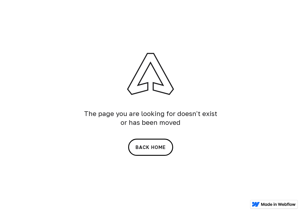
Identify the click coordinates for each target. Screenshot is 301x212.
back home (151, 147)
